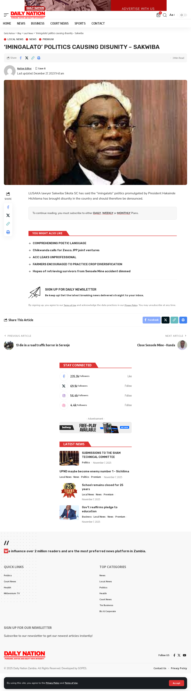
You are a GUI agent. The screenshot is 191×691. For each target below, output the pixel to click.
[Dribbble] (96, 419)
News (32, 46)
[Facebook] (96, 388)
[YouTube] (184, 672)
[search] (164, 22)
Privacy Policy (54, 683)
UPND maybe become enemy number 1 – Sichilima (94, 486)
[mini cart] (158, 22)
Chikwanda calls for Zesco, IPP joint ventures (69, 257)
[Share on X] (26, 65)
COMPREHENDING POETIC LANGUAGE (62, 250)
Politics (86, 477)
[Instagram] (96, 409)
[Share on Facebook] (20, 65)
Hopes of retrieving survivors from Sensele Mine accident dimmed (86, 278)
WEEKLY (108, 220)
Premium (48, 46)
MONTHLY (124, 220)
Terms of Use (75, 683)
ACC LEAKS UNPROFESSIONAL (57, 264)
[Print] (39, 65)
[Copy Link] (33, 65)
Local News (15, 46)
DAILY (97, 220)
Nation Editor (25, 75)
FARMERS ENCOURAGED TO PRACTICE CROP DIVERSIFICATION (81, 271)
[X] (96, 399)
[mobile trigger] (7, 22)
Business (87, 532)
